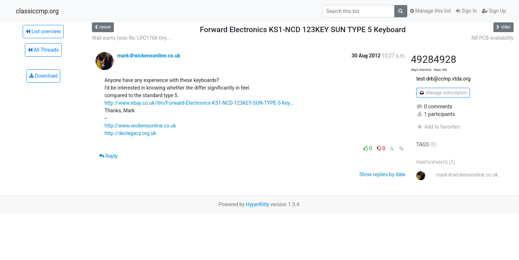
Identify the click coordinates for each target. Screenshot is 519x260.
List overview (43, 31)
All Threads (43, 50)
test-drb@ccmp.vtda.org (443, 79)
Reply (108, 156)
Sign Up (494, 11)
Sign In (466, 11)
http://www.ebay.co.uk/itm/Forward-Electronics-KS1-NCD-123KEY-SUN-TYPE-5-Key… (199, 103)
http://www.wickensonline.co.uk (140, 126)
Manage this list (430, 11)
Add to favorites (438, 127)
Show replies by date (382, 174)
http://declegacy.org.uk (130, 133)
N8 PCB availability (492, 38)
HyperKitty (257, 204)
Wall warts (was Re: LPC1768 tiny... (131, 38)
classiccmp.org (37, 11)
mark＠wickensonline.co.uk (148, 55)
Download (43, 76)
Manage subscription (443, 92)
